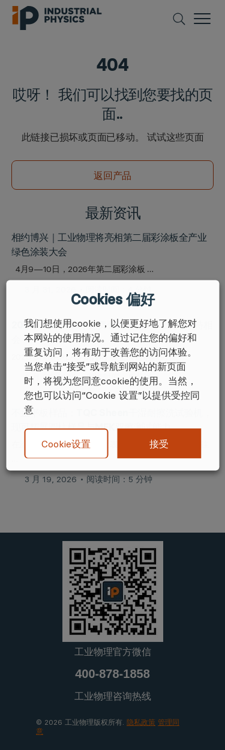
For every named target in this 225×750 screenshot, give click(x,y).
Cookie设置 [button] (66, 444)
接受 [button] (159, 443)
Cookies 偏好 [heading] (112, 299)
